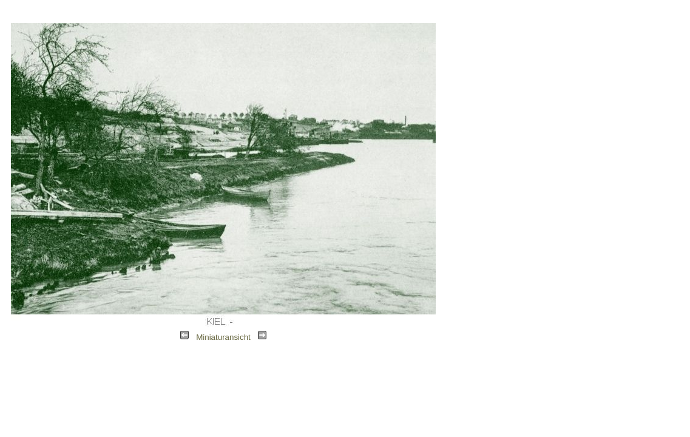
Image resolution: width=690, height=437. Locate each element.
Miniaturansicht (223, 337)
